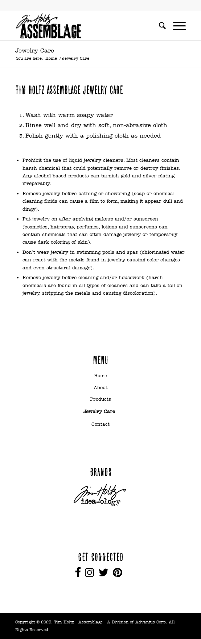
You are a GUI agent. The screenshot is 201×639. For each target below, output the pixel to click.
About (100, 387)
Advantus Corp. (151, 622)
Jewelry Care (34, 50)
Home (51, 58)
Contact (100, 424)
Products (100, 399)
